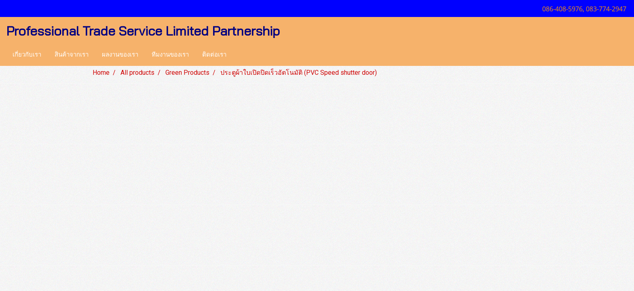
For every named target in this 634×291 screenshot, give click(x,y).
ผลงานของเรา (120, 54)
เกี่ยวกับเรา (27, 54)
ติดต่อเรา (214, 54)
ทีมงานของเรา (170, 54)
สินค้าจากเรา (72, 54)
